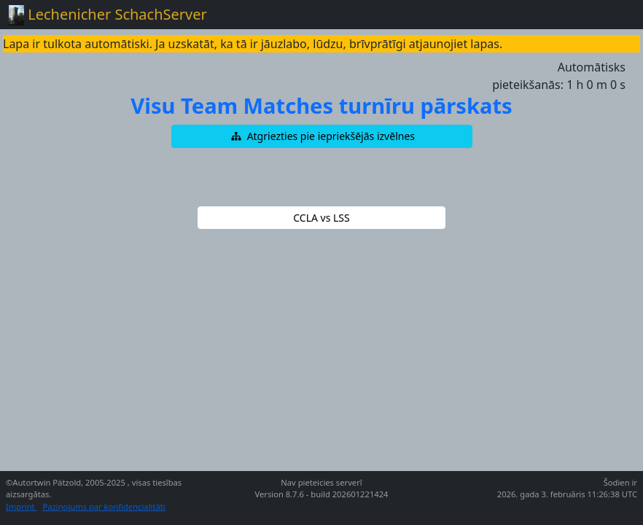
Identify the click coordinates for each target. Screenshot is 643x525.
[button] (321, 136)
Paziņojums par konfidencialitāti (104, 506)
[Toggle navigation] (613, 14)
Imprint (21, 506)
